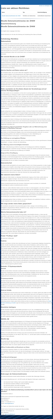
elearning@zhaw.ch (9, 403)
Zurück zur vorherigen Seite (45, 5)
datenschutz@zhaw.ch (10, 414)
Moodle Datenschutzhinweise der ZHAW (11, 15)
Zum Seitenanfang (46, 417)
